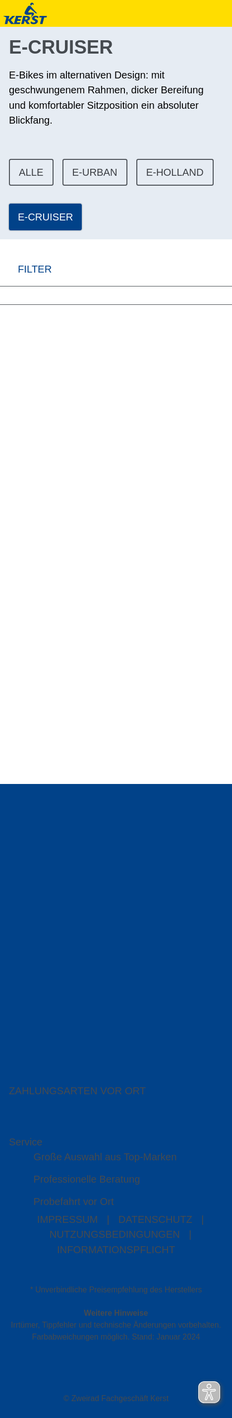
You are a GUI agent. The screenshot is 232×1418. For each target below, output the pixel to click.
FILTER (26, 269)
